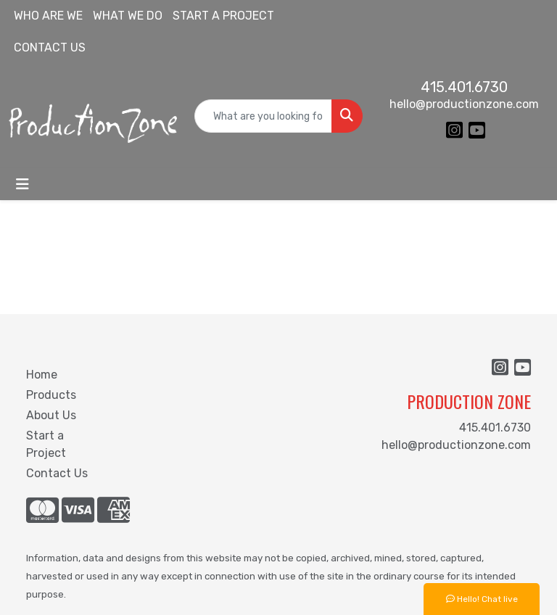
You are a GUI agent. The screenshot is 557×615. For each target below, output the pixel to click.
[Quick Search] (263, 116)
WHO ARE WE (48, 15)
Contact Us (57, 473)
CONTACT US (50, 47)
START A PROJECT (223, 15)
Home (41, 374)
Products (51, 395)
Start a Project (46, 444)
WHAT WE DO (127, 15)
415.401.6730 (464, 87)
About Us (51, 415)
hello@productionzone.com (464, 104)
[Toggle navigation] (22, 184)
